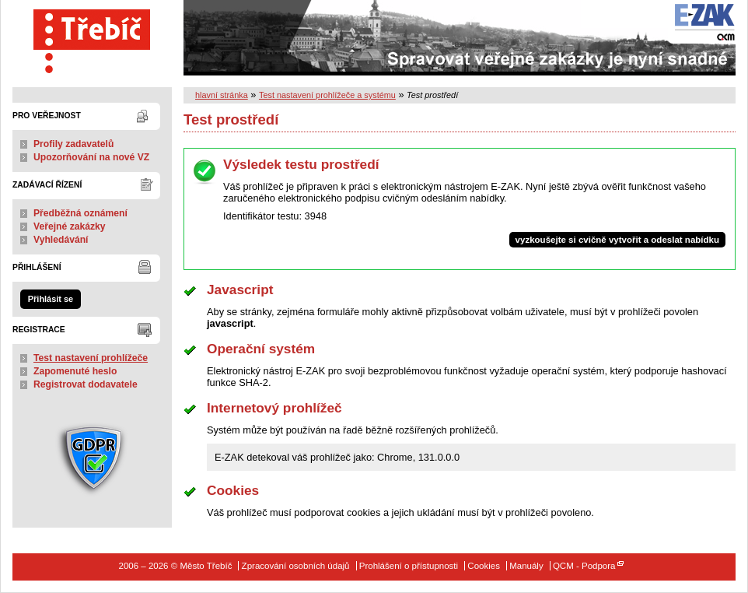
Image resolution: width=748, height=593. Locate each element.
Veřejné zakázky (69, 226)
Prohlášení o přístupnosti (408, 565)
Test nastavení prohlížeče (90, 358)
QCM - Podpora (584, 565)
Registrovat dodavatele (85, 384)
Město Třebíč (92, 37)
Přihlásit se (50, 299)
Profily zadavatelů (73, 144)
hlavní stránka (221, 95)
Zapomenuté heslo (75, 371)
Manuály (526, 565)
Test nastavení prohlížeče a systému (327, 95)
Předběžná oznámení (80, 213)
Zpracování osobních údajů (296, 565)
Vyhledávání (61, 239)
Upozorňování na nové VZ (91, 157)
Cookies (483, 565)
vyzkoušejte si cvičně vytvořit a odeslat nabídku (617, 239)
